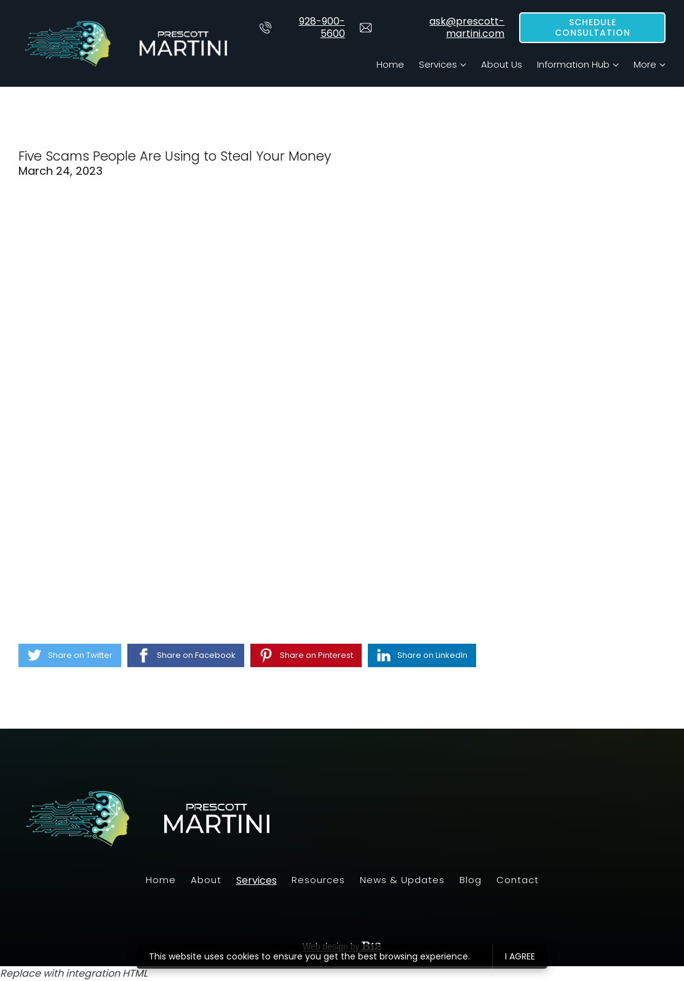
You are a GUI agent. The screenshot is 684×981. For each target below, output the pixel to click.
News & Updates (402, 879)
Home (390, 64)
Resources (318, 879)
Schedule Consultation (592, 27)
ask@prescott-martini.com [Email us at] (432, 27)
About (206, 879)
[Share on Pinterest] (306, 655)
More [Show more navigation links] (645, 64)
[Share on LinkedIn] (422, 655)
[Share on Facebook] (185, 655)
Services (438, 64)
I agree (520, 956)
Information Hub (573, 64)
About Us (501, 64)
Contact (517, 879)
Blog (470, 879)
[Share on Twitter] (69, 655)
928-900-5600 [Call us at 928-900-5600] (302, 27)
